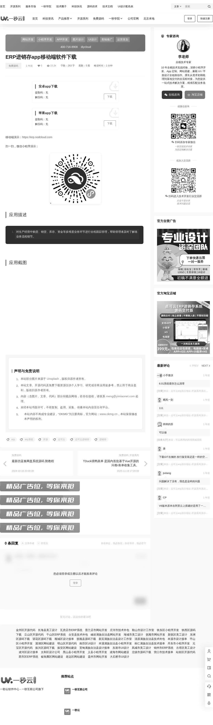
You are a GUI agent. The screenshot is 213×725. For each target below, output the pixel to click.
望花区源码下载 (42, 638)
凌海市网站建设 (119, 652)
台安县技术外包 (78, 634)
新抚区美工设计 (177, 634)
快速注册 (205, 18)
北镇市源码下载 (141, 652)
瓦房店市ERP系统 (71, 630)
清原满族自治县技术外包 (150, 638)
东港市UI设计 (121, 647)
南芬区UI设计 (87, 643)
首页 (2, 6)
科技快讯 (77, 6)
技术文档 (107, 6)
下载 (110, 96)
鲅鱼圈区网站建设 (52, 656)
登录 (189, 18)
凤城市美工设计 (141, 647)
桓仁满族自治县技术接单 (150, 643)
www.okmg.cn (108, 414)
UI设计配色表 (125, 6)
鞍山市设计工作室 (143, 630)
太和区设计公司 (50, 652)
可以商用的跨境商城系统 (189, 439)
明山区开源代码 (67, 643)
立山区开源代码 (34, 634)
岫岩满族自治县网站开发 (106, 634)
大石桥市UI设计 (119, 656)
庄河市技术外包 (119, 630)
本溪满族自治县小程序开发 (115, 643)
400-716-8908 (69, 46)
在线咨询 (172, 95)
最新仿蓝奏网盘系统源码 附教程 (33, 461)
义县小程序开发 (97, 652)
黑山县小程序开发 (74, 652)
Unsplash (53, 378)
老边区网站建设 (75, 656)
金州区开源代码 (25, 630)
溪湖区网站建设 (45, 643)
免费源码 (13, 65)
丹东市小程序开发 (179, 643)
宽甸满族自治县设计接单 (94, 647)
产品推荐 (65, 18)
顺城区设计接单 (64, 638)
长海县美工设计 (47, 630)
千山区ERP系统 (56, 634)
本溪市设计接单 (177, 638)
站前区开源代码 (185, 652)
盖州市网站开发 (97, 656)
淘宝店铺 (195, 95)
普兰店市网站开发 (96, 630)
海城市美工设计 (133, 634)
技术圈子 (61, 6)
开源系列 (15, 6)
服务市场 (31, 6)
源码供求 (92, 6)
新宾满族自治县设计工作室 (115, 638)
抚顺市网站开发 (155, 634)
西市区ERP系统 (28, 656)
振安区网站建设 (67, 647)
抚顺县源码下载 (86, 638)
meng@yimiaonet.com (120, 396)
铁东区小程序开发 (168, 630)
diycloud (86, 46)
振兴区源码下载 (45, 647)
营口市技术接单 (163, 652)
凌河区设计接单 (28, 652)
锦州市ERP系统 (163, 647)
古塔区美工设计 (185, 647)
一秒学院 (46, 6)
